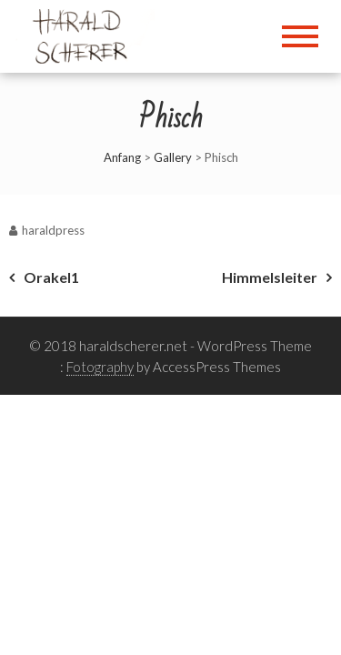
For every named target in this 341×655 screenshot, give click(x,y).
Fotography (100, 366)
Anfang (122, 157)
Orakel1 (51, 277)
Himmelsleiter (269, 277)
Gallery (173, 157)
